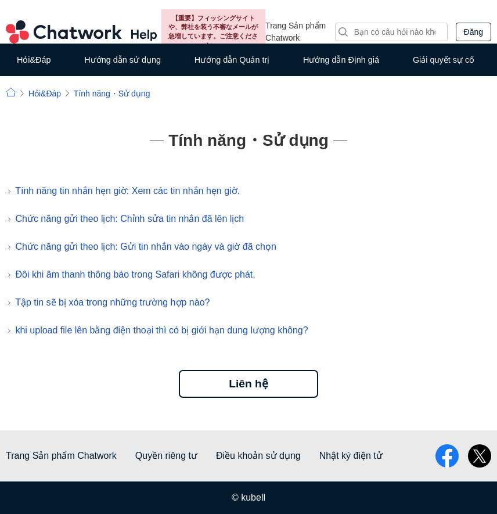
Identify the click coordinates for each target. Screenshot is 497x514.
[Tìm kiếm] (391, 32)
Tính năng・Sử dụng (112, 93)
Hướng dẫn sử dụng (122, 59)
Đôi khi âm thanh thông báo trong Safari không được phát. (135, 274)
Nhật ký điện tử (351, 456)
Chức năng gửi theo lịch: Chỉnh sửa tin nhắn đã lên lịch (129, 219)
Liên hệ (248, 384)
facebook (447, 456)
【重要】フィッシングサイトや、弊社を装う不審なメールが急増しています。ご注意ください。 (213, 31)
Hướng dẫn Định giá (341, 59)
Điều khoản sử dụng (258, 456)
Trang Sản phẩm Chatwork (295, 31)
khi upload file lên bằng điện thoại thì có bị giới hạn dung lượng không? (161, 330)
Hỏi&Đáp (34, 59)
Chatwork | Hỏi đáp (11, 92)
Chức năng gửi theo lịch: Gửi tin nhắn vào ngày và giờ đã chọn (145, 246)
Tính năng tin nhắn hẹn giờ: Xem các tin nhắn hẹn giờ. (127, 191)
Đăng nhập (473, 34)
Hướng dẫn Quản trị (232, 59)
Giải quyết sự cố (443, 59)
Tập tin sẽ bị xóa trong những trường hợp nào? (112, 302)
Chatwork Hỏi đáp (81, 32)
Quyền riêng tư (166, 456)
